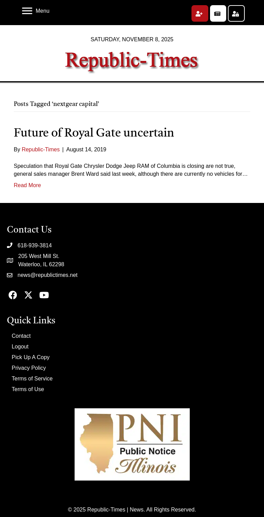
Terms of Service (32, 378)
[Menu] (35, 11)
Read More (27, 185)
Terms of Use (28, 389)
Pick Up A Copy (31, 357)
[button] (199, 13)
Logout (20, 346)
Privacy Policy (29, 368)
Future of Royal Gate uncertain (94, 133)
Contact (21, 336)
